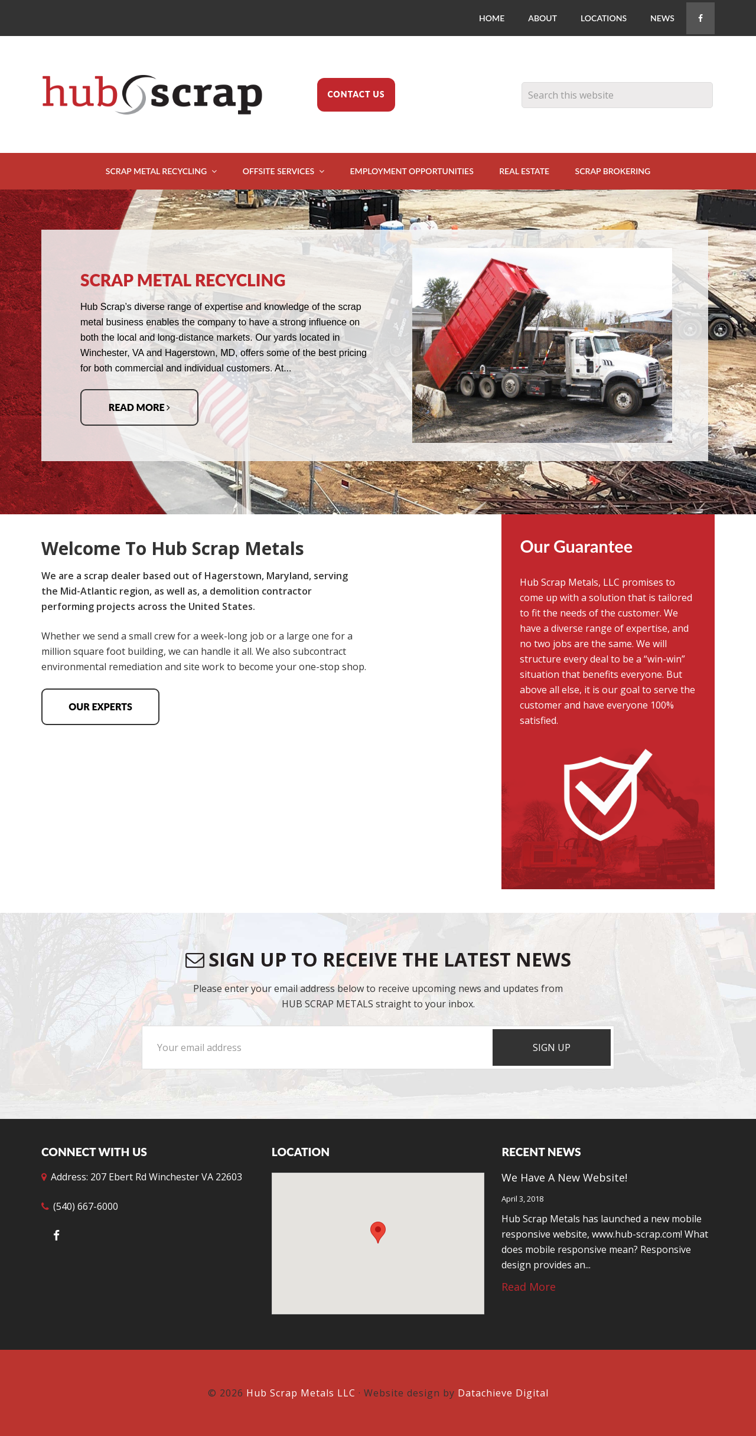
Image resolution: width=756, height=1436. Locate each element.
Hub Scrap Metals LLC (159, 94)
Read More (140, 407)
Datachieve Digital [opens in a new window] (503, 1392)
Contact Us (355, 94)
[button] (378, 1233)
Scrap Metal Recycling (183, 280)
